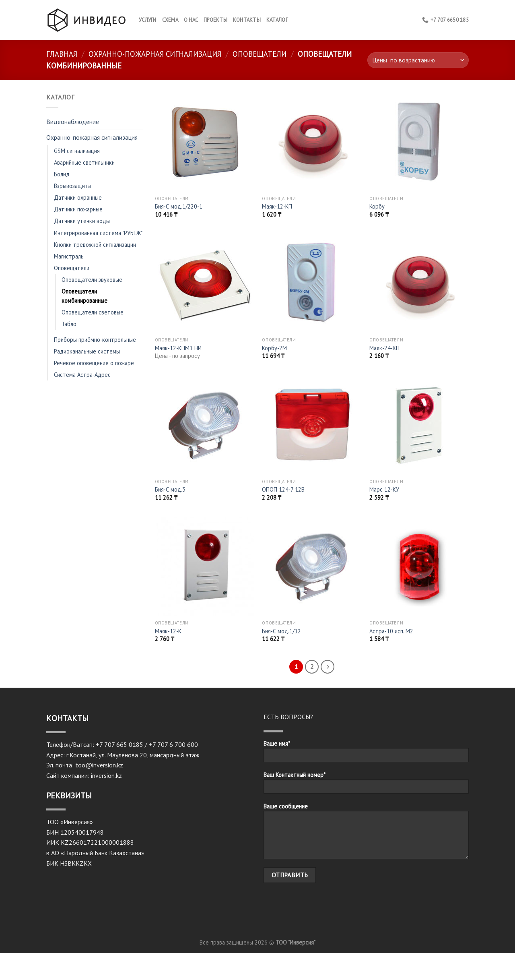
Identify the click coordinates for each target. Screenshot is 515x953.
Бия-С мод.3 (170, 489)
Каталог (277, 20)
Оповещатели (259, 54)
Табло (69, 324)
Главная (61, 54)
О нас (191, 20)
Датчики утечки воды (82, 221)
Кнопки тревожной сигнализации (95, 244)
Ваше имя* (366, 754)
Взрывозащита (72, 186)
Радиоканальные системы (87, 351)
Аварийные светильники (84, 162)
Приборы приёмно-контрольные (95, 339)
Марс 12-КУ (384, 489)
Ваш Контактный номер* (366, 785)
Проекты (215, 20)
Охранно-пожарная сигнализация (155, 54)
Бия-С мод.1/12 (281, 631)
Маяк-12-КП (277, 206)
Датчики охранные (78, 197)
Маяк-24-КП (384, 348)
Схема (170, 20)
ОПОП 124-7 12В (283, 489)
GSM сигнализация (77, 151)
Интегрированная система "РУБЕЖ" (98, 233)
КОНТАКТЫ (247, 20)
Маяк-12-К (168, 631)
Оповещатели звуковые (92, 279)
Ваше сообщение (366, 833)
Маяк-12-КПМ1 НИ (178, 348)
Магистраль (69, 256)
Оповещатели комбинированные (84, 295)
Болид (62, 174)
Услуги (148, 20)
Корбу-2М (274, 348)
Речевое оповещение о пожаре (94, 363)
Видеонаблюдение (72, 122)
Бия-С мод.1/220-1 (178, 206)
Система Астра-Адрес (82, 374)
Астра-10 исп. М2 (391, 631)
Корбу (377, 206)
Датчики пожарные (78, 209)
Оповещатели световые (93, 312)
